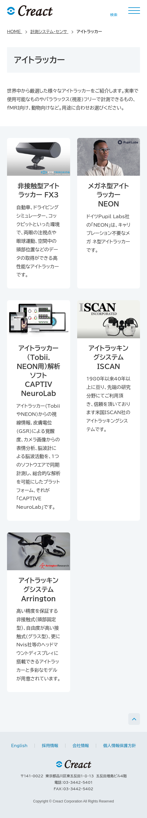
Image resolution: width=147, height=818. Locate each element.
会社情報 (80, 746)
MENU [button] (134, 10)
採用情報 (50, 746)
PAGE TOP (134, 719)
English (19, 746)
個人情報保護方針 (119, 746)
